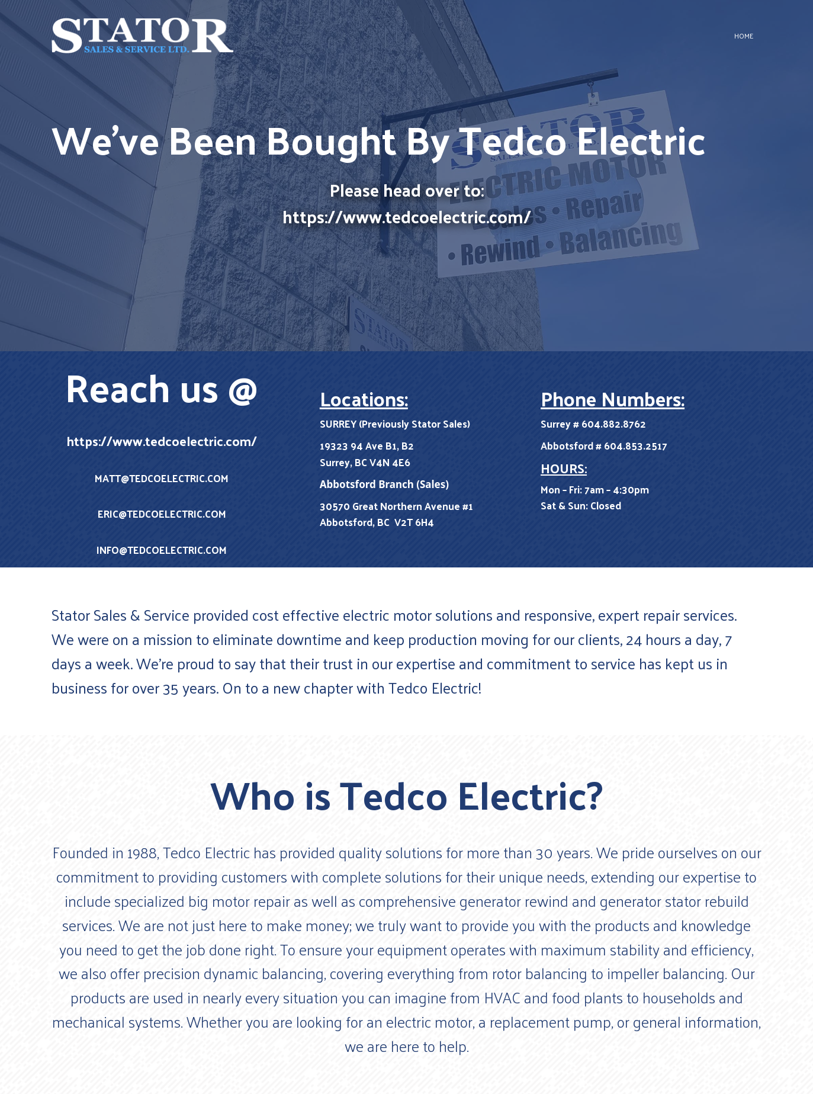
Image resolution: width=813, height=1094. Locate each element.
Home (743, 35)
